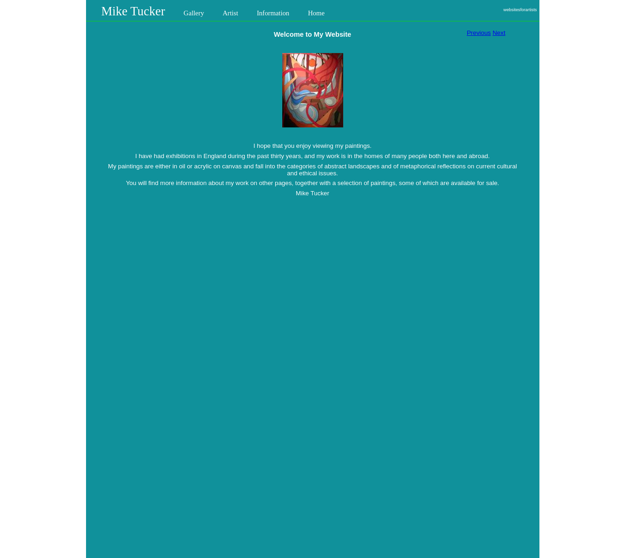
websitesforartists (520, 9)
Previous (479, 32)
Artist (230, 13)
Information (273, 13)
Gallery (194, 13)
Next (498, 32)
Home (316, 13)
